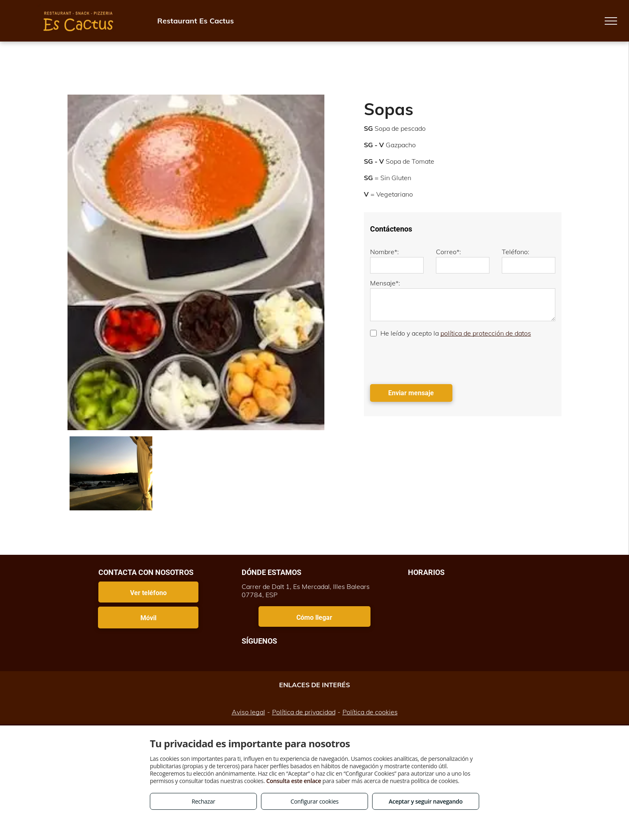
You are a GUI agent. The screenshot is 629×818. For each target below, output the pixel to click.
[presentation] (432, 360)
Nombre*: (384, 252)
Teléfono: (515, 252)
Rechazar (203, 801)
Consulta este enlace (293, 781)
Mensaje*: (385, 283)
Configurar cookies (315, 801)
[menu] (611, 21)
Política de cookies (370, 712)
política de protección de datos (485, 333)
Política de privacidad (303, 712)
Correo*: (448, 252)
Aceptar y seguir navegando (425, 801)
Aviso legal (248, 712)
